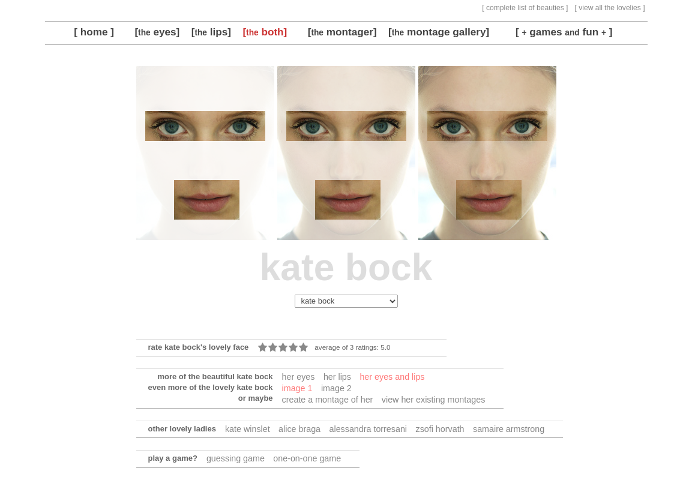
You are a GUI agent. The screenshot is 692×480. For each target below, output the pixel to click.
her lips (337, 377)
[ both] (264, 32)
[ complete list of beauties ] (525, 8)
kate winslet (247, 429)
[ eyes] (156, 32)
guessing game (235, 458)
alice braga (299, 429)
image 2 (336, 388)
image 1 (297, 388)
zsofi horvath (440, 429)
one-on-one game (307, 458)
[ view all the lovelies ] (610, 8)
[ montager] (342, 32)
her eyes (298, 377)
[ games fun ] (564, 32)
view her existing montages (433, 399)
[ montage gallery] (438, 32)
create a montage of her (327, 399)
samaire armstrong (508, 429)
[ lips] (211, 32)
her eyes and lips (392, 377)
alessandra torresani (368, 429)
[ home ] (94, 32)
